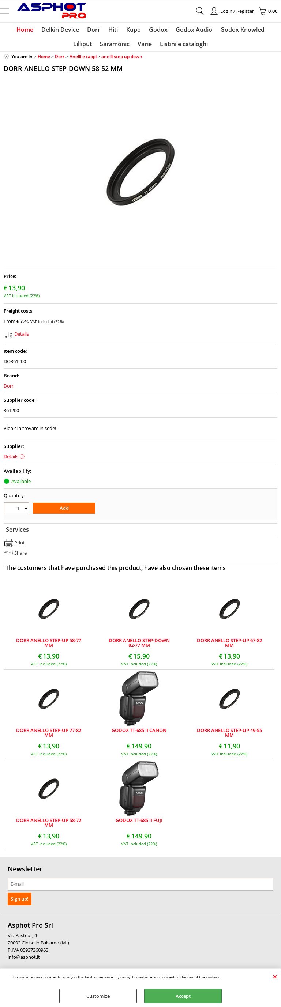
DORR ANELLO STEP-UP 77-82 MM (48, 735)
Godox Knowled (227, 30)
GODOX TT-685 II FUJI (139, 823)
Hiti (100, 30)
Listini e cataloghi (170, 46)
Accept (183, 996)
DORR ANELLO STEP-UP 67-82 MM (229, 645)
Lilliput (265, 30)
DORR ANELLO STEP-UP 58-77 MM (48, 645)
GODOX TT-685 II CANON (139, 733)
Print (19, 545)
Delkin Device (49, 30)
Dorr (82, 30)
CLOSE (275, 976)
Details (21, 337)
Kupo (120, 30)
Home (14, 30)
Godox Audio (179, 30)
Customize (98, 996)
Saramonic (102, 46)
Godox (144, 30)
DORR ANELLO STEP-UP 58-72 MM (48, 825)
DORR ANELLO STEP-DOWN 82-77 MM (139, 645)
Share (20, 555)
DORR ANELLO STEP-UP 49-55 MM (229, 735)
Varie (131, 46)
